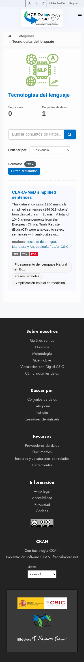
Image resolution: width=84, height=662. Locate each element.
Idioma (32, 567)
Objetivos (42, 347)
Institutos (42, 412)
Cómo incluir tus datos (42, 373)
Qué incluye (42, 360)
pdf (33, 254)
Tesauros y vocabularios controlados (42, 458)
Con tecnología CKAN (42, 550)
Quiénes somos (42, 340)
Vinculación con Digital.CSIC (42, 366)
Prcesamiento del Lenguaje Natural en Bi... (41, 266)
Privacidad (42, 504)
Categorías (25, 36)
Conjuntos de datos (42, 399)
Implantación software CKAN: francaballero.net (42, 557)
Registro (73, 3)
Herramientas (42, 465)
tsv (24, 254)
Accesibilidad (42, 497)
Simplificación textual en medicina (40, 283)
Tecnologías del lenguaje (33, 41)
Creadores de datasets (42, 419)
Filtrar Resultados (24, 171)
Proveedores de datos (42, 445)
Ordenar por (17, 150)
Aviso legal (42, 491)
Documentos (42, 452)
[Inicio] (9, 36)
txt (16, 254)
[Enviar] (70, 134)
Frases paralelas (27, 276)
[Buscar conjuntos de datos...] (36, 134)
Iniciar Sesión (57, 3)
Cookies (42, 511)
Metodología (42, 353)
